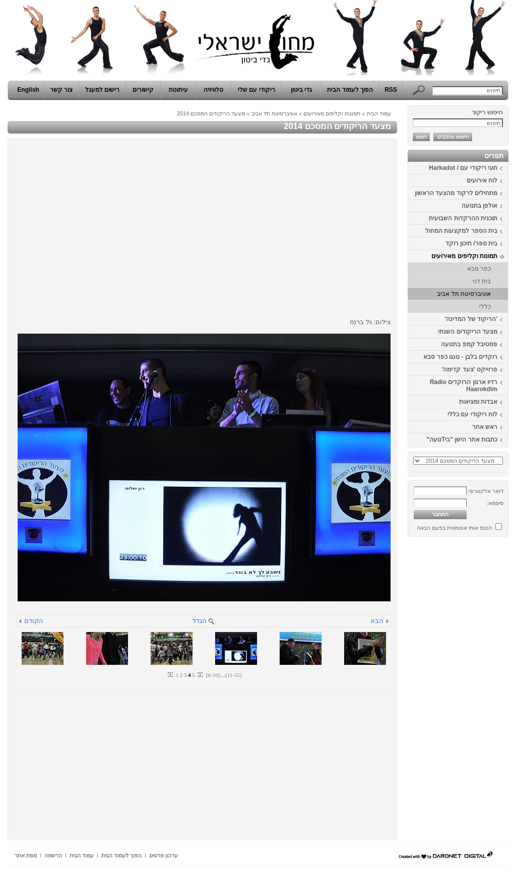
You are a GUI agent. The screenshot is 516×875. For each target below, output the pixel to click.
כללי (485, 306)
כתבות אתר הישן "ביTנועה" (461, 439)
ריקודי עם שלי (256, 89)
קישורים (143, 89)
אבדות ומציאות (478, 401)
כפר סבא (479, 268)
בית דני (482, 281)
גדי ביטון (301, 89)
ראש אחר (484, 426)
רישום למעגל (102, 89)
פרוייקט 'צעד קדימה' (469, 369)
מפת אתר (26, 855)
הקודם (33, 620)
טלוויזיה (213, 89)
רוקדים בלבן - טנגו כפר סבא (460, 356)
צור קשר (61, 89)
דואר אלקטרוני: (485, 491)
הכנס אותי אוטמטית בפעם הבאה (454, 528)
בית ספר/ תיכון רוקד (471, 243)
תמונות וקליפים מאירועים (464, 256)
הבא (376, 620)
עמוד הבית (379, 113)
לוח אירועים (482, 180)
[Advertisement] (478, 692)
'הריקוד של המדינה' (471, 319)
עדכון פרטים (163, 855)
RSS (390, 89)
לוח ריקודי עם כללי (472, 414)
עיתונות (178, 89)
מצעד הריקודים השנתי (467, 331)
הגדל (199, 620)
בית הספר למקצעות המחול (461, 230)
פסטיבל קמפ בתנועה (469, 344)
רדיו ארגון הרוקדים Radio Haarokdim (463, 386)
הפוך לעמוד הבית (350, 89)
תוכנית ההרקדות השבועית (463, 218)
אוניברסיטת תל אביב (464, 293)
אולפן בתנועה (479, 205)
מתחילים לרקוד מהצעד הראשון (456, 193)
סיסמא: (495, 503)
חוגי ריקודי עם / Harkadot (463, 167)
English (28, 89)
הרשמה (53, 855)
